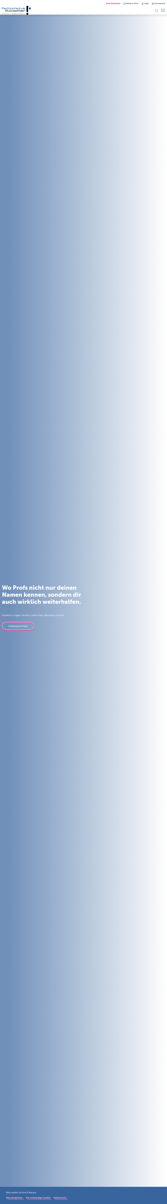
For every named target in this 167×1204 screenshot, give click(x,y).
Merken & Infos (131, 3)
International (158, 3)
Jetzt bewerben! (113, 3)
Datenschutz (59, 1197)
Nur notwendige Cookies (38, 1197)
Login (145, 3)
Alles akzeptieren (14, 1197)
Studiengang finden (18, 628)
